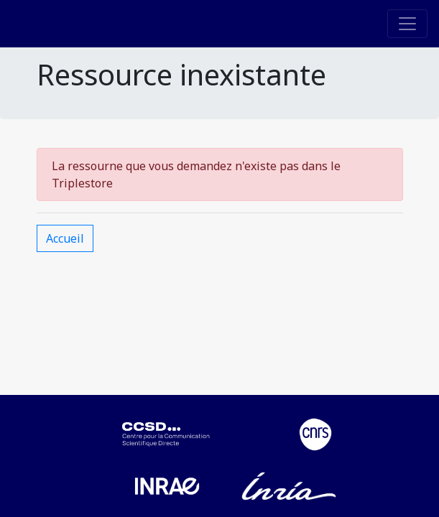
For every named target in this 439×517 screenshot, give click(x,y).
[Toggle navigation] (407, 23)
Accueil (65, 238)
